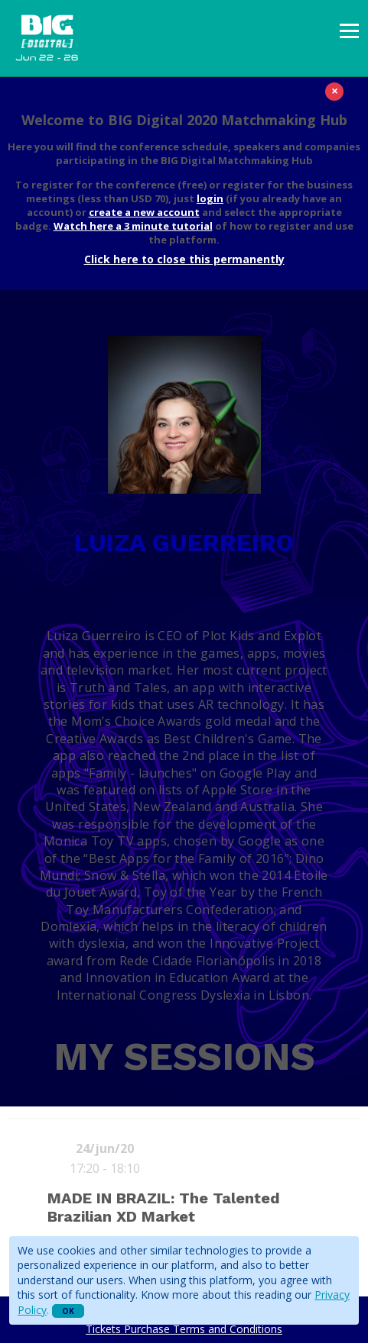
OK (68, 1311)
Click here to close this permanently (184, 259)
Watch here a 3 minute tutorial (133, 226)
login (210, 198)
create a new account (144, 212)
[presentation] (349, 31)
